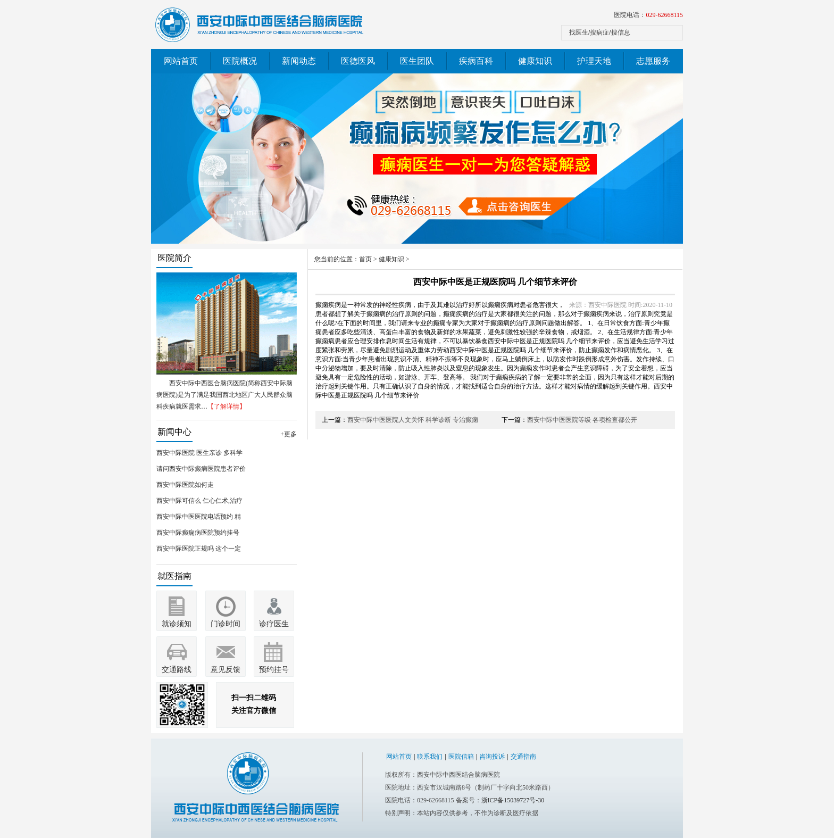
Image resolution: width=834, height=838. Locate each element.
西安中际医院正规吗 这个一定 (198, 548)
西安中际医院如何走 (185, 484)
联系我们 (430, 756)
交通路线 (176, 670)
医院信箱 (461, 756)
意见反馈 (225, 670)
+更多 (288, 434)
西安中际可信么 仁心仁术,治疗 (199, 500)
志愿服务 (653, 60)
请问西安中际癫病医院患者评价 (201, 468)
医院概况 (240, 60)
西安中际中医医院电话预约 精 (198, 516)
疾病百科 (476, 60)
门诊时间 (225, 624)
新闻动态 (299, 60)
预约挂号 (274, 670)
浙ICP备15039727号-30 (513, 800)
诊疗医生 (274, 624)
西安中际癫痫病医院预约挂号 (197, 532)
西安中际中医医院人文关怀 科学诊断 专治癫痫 (412, 420)
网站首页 (181, 60)
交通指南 (523, 756)
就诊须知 (176, 624)
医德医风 (358, 60)
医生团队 (417, 60)
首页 (365, 259)
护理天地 (594, 60)
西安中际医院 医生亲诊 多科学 (199, 453)
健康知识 (535, 60)
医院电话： (648, 15)
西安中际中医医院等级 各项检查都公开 (582, 420)
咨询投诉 (492, 756)
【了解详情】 (226, 406)
